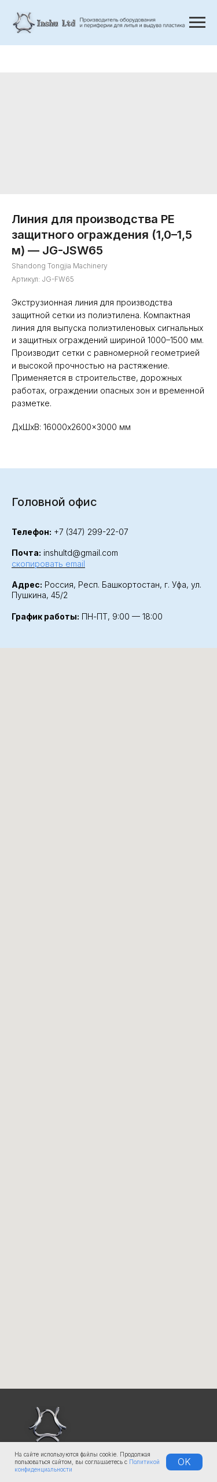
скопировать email (48, 564)
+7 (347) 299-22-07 (91, 532)
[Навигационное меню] (197, 22)
